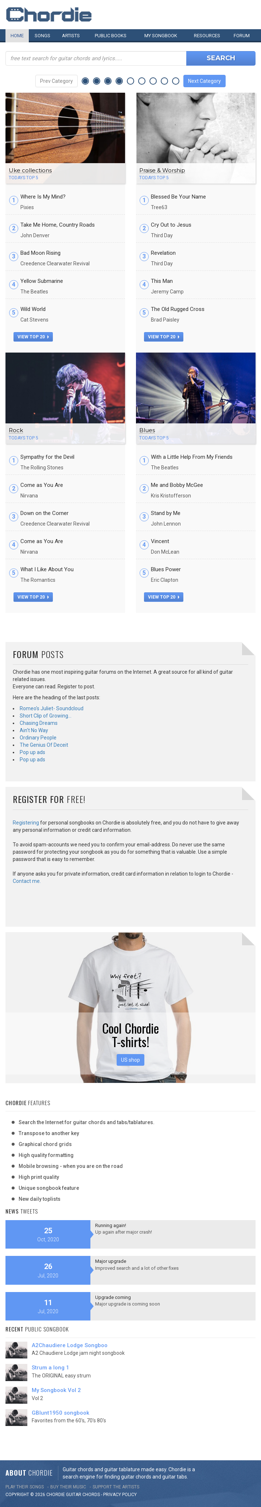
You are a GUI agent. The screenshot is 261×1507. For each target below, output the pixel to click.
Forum (242, 35)
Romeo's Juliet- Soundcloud (51, 708)
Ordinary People (38, 738)
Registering (26, 823)
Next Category (204, 81)
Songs (42, 35)
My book (160, 35)
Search (221, 58)
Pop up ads (32, 752)
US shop (130, 1060)
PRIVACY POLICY (120, 1494)
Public (110, 35)
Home (17, 35)
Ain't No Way (34, 730)
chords (91, 1494)
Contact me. (27, 881)
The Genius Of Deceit (44, 745)
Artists (71, 35)
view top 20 (33, 336)
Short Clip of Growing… (45, 716)
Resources (207, 35)
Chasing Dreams (39, 723)
